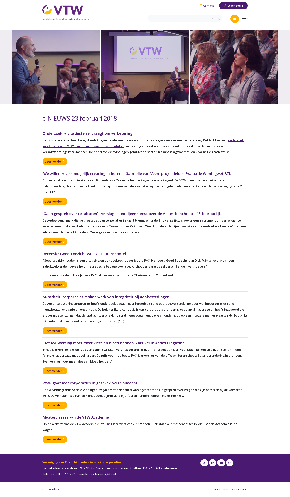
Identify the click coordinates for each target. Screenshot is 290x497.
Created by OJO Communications (230, 489)
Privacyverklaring (51, 489)
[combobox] (181, 18)
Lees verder (55, 161)
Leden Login (233, 5)
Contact (206, 5)
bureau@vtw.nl (105, 474)
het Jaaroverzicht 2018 (123, 424)
